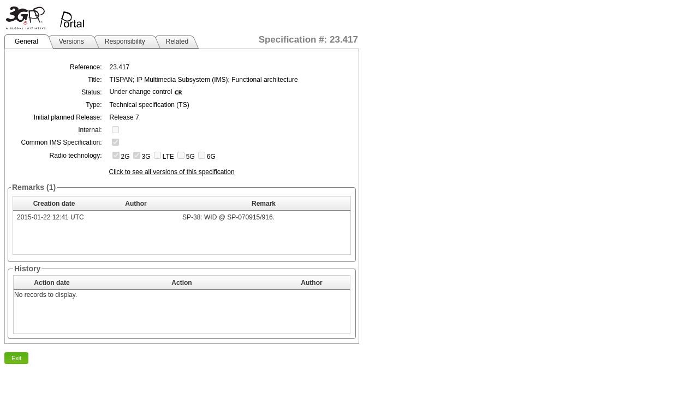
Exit (16, 358)
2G (125, 156)
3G (146, 156)
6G (211, 156)
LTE (168, 156)
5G (190, 156)
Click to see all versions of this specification (172, 172)
